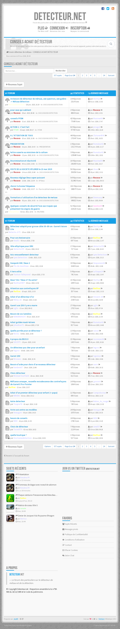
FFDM (16, 130)
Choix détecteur (17, 373)
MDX (16, 421)
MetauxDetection (17, 104)
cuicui (96, 330)
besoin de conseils (18, 418)
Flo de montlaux (21, 266)
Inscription (80, 28)
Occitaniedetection (23, 438)
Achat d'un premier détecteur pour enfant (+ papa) (34, 392)
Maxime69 (97, 118)
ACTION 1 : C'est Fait (19, 127)
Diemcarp (97, 197)
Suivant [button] (111, 75)
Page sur (70, 75)
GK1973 (17, 342)
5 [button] (94, 75)
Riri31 (16, 333)
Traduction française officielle (14, 625)
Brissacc (17, 359)
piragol (96, 127)
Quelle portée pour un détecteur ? (26, 330)
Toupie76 (18, 404)
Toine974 (18, 429)
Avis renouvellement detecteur (24, 254)
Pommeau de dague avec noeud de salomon (36, 484)
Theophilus (14, 211)
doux (95, 169)
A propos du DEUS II (19, 339)
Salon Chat (68, 555)
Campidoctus (99, 392)
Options (48, 446)
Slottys (96, 98)
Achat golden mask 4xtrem (22, 322)
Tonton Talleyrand (22, 274)
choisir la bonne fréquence (22, 186)
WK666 (17, 395)
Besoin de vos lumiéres (20, 314)
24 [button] (104, 75)
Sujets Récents (69, 524)
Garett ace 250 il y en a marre (23, 305)
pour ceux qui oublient (20, 110)
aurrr (95, 364)
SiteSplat (102, 619)
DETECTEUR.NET (60, 17)
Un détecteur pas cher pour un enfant (27, 347)
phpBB (16, 619)
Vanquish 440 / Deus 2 (20, 263)
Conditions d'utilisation (73, 539)
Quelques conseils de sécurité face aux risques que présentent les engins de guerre (33, 207)
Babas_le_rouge (100, 401)
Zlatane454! (98, 135)
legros (17, 350)
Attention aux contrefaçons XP (24, 288)
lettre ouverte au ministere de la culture (29, 152)
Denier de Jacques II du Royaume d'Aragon (35, 515)
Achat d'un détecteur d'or (22, 297)
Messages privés (70, 529)
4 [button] (90, 75)
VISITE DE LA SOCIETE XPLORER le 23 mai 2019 (31, 169)
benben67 (18, 367)
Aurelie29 (97, 206)
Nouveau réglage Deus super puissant (27, 177)
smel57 (96, 426)
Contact (67, 545)
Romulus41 (98, 144)
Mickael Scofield (21, 376)
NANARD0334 (19, 316)
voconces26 (98, 339)
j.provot (97, 381)
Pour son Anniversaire (20, 237)
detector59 (19, 249)
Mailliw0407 (19, 283)
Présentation (22, 474)
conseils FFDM (16, 118)
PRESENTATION (17, 144)
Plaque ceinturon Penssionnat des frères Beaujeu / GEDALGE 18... (44, 495)
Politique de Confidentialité (75, 534)
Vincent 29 (98, 297)
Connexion (59, 28)
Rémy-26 (18, 299)
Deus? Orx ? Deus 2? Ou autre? (23, 280)
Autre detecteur (17, 401)
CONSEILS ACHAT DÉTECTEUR (21, 64)
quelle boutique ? (18, 435)
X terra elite (15, 271)
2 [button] (82, 75)
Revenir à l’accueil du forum (16, 455)
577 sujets (58, 75)
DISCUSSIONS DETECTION (52, 105)
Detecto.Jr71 (15, 232)
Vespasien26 (99, 263)
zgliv (16, 308)
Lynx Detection (20, 257)
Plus (43, 28)
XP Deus (42, 181)
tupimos (97, 356)
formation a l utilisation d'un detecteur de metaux (33, 197)
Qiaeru (29, 625)
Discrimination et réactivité (23, 160)
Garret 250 (15, 356)
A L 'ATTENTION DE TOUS (21, 135)
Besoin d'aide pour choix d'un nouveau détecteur (32, 364)
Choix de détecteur (19, 426)
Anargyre (18, 412)
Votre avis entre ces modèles (23, 409)
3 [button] (86, 75)
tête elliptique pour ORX (21, 246)
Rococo (17, 113)
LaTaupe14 (98, 271)
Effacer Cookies (70, 550)
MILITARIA (40, 212)
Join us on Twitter (81, 468)
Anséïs (16, 240)
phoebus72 (19, 325)
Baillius (96, 237)
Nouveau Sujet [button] (14, 84)
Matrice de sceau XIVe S (27, 505)
